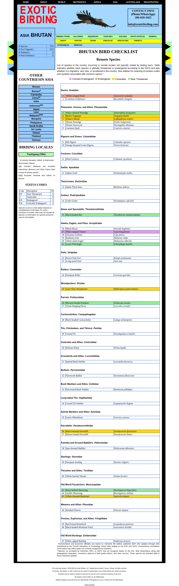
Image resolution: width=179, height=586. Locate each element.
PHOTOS (78, 41)
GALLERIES (78, 36)
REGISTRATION (151, 2)
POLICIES (123, 36)
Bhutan (36, 87)
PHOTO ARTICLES (137, 36)
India (36, 101)
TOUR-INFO (108, 36)
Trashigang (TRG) (36, 154)
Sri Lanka (36, 129)
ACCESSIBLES (63, 45)
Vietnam (36, 140)
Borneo (36, 90)
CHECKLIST (108, 41)
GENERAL (153, 36)
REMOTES (78, 45)
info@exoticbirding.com (143, 24)
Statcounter (89, 584)
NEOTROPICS (79, 2)
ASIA (115, 2)
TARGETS (138, 41)
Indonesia (36, 105)
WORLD (61, 2)
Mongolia (36, 119)
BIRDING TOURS (63, 36)
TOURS (93, 41)
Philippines (36, 123)
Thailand (36, 136)
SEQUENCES (93, 36)
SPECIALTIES (122, 41)
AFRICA (97, 2)
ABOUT (43, 2)
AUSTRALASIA (133, 2)
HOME (26, 2)
